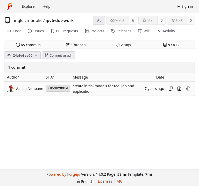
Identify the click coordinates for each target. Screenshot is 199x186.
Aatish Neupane (29, 88)
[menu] (85, 181)
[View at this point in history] (188, 88)
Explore (28, 6)
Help (46, 6)
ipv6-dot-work (60, 20)
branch (76, 44)
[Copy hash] (171, 88)
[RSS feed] (99, 20)
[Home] (10, 6)
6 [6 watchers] (133, 20)
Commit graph (59, 55)
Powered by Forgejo (63, 174)
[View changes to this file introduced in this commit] (179, 88)
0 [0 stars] (162, 20)
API (119, 181)
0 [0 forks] (191, 20)
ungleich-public (27, 20)
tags (123, 44)
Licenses (105, 181)
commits (28, 44)
